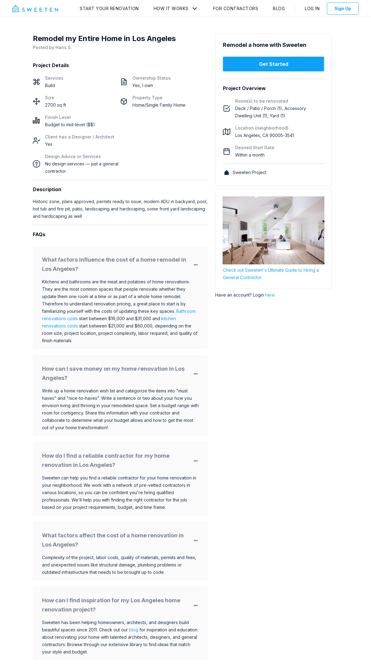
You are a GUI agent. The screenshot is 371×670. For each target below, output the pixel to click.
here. (270, 294)
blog (133, 629)
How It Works (171, 8)
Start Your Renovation (109, 8)
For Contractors (235, 8)
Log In (312, 8)
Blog (279, 8)
